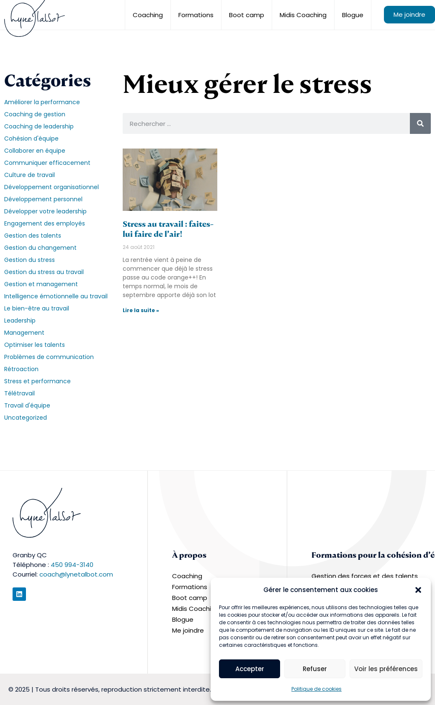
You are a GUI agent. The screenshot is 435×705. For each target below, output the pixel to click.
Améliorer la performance (42, 102)
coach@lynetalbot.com (76, 574)
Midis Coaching (303, 14)
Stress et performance (37, 381)
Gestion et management (41, 284)
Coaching (148, 14)
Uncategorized (25, 417)
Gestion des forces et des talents (364, 576)
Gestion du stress (29, 260)
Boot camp (246, 14)
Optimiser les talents (34, 345)
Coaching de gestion (34, 114)
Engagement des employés (44, 223)
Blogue (352, 14)
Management (24, 332)
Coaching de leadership (39, 126)
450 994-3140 (72, 564)
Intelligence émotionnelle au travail (56, 296)
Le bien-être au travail (36, 308)
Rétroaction (21, 369)
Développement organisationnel (51, 187)
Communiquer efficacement (47, 163)
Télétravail (19, 393)
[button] (418, 590)
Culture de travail (29, 175)
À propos (189, 555)
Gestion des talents (32, 235)
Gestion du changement (40, 248)
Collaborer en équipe (34, 150)
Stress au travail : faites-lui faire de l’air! (168, 229)
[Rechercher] (420, 123)
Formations (196, 14)
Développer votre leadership (45, 211)
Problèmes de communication (49, 357)
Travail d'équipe (27, 405)
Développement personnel (43, 199)
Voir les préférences (386, 668)
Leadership (20, 320)
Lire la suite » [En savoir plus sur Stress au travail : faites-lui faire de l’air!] (141, 310)
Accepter (249, 668)
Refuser (315, 668)
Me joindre (409, 14)
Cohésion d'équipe (31, 138)
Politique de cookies (316, 688)
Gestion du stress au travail (44, 272)
